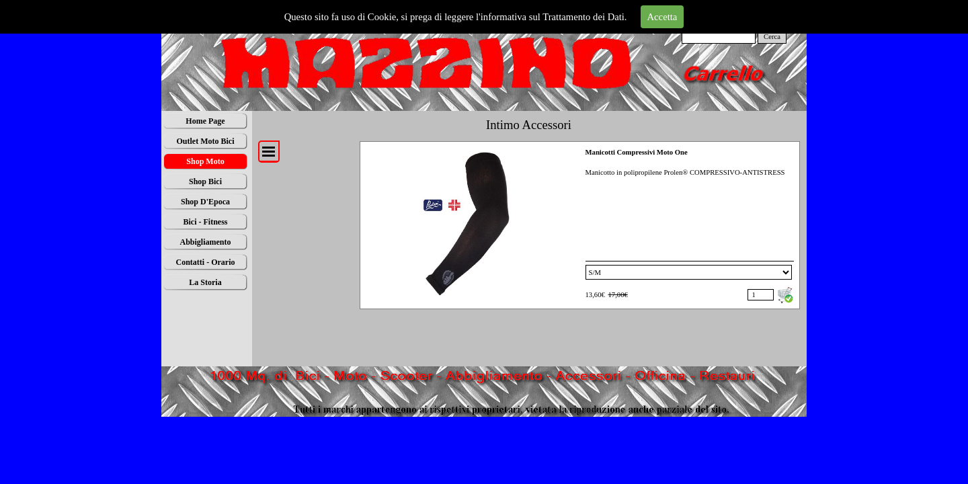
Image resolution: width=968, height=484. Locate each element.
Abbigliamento (205, 242)
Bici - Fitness (206, 222)
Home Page (205, 121)
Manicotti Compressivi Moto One (637, 152)
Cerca (772, 36)
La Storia (205, 282)
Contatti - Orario (205, 262)
